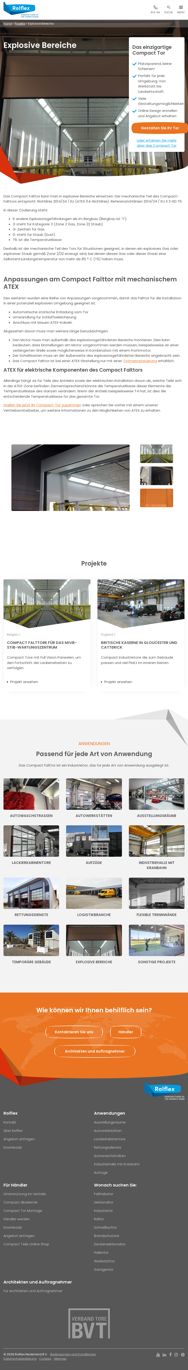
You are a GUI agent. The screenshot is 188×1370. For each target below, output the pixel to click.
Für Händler (15, 1185)
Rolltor (99, 1219)
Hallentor (101, 1252)
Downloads (12, 1147)
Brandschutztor (106, 1235)
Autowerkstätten (108, 1130)
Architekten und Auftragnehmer (37, 1282)
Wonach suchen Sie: (115, 1185)
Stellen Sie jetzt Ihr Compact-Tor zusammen (42, 405)
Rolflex (10, 1113)
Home (7, 24)
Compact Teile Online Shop (26, 1244)
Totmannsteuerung (140, 360)
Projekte (20, 24)
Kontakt (9, 1122)
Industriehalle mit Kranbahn (117, 1164)
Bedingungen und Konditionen (73, 1354)
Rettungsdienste (107, 1147)
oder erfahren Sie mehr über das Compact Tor (157, 143)
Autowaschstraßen (110, 1155)
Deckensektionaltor (110, 1244)
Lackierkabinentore (109, 1139)
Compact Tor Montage (22, 1210)
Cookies (45, 1359)
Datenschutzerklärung (20, 1359)
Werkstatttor (104, 1261)
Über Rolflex (13, 1130)
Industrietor (103, 1210)
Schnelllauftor (105, 1227)
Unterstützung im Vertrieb (24, 1194)
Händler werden (16, 1219)
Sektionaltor (104, 1202)
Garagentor (104, 1269)
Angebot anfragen (19, 1139)
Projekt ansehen (24, 681)
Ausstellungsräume (110, 1122)
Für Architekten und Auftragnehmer (32, 1291)
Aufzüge (101, 1172)
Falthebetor (103, 1194)
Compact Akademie (20, 1202)
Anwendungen (109, 1113)
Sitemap (60, 1359)
